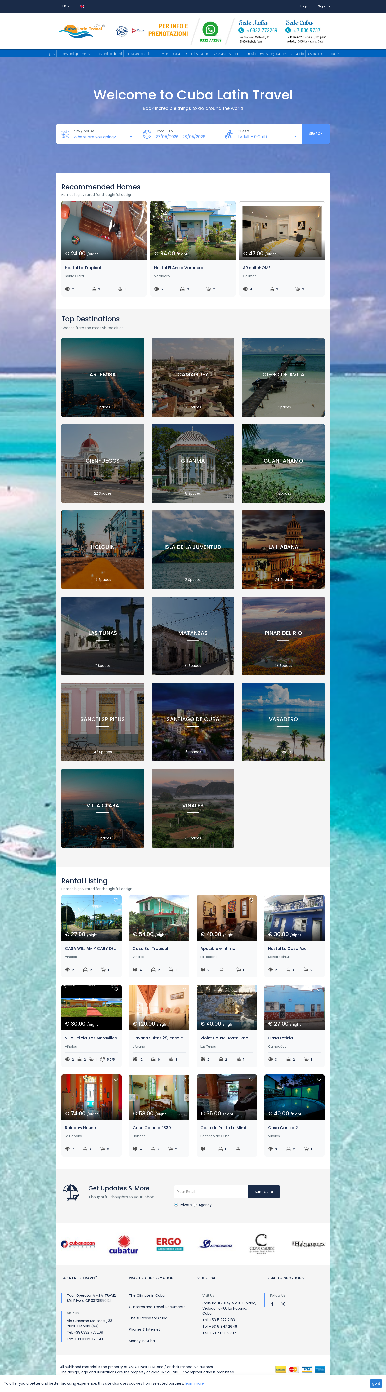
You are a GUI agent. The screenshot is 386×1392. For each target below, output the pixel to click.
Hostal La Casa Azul (287, 948)
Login (304, 6)
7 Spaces (283, 491)
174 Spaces (283, 577)
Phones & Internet (144, 1329)
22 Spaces (103, 491)
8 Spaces (193, 491)
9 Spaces (283, 750)
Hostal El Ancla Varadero (178, 268)
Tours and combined (108, 54)
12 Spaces (193, 405)
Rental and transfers (139, 54)
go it (376, 1383)
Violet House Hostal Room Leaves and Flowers (226, 1038)
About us (333, 54)
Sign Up (324, 6)
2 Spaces (193, 577)
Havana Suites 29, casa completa (159, 1038)
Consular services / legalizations (266, 54)
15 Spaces (193, 750)
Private (183, 1204)
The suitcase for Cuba (148, 1318)
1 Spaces (103, 405)
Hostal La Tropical (83, 268)
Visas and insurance (227, 54)
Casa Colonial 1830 (152, 1128)
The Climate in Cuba (147, 1295)
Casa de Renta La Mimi (223, 1128)
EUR (65, 6)
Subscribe (264, 1191)
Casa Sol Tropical (150, 948)
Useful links (315, 54)
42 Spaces (103, 750)
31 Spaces (193, 663)
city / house (84, 131)
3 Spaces (283, 405)
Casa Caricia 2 (283, 1128)
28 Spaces (283, 663)
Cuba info (297, 54)
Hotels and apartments (74, 54)
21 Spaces (193, 836)
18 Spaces (102, 836)
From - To (164, 131)
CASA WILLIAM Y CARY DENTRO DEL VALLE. (91, 948)
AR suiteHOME (256, 268)
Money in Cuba (142, 1340)
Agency (202, 1204)
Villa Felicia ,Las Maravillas (91, 1038)
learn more (194, 1383)
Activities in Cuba (169, 54)
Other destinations (196, 54)
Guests (244, 131)
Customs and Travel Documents (157, 1306)
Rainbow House (80, 1128)
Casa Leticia (280, 1038)
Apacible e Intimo (217, 948)
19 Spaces (102, 577)
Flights (50, 54)
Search (316, 133)
